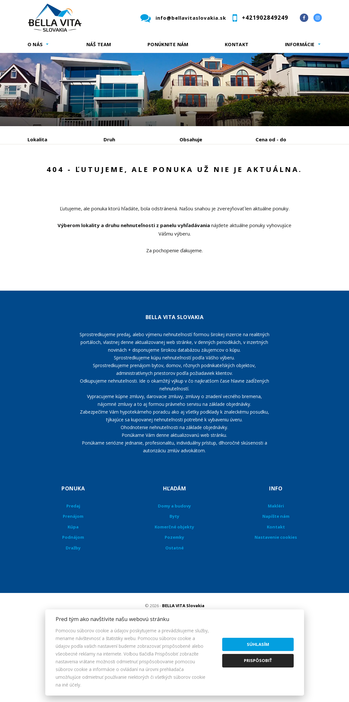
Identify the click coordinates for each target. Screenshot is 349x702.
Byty (174, 578)
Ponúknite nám (168, 44)
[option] (174, 89)
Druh (109, 139)
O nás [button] (35, 44)
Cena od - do (271, 139)
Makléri (276, 568)
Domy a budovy (174, 568)
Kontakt (237, 44)
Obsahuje (191, 139)
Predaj (47, 173)
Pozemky (174, 599)
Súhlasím (258, 644)
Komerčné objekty (174, 589)
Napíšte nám (275, 578)
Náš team (98, 44)
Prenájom (87, 173)
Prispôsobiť (258, 660)
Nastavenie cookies (276, 599)
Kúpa (124, 173)
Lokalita (37, 139)
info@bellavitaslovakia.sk (191, 18)
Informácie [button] (300, 44)
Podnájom (51, 188)
